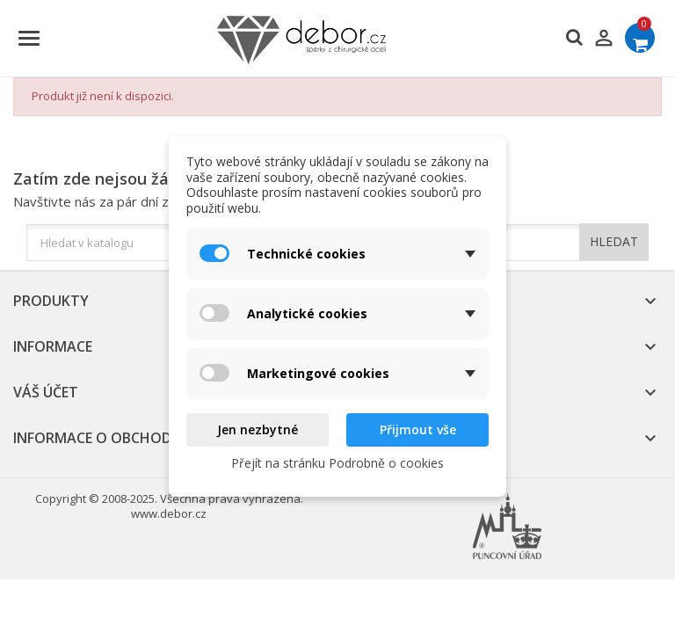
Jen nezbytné (257, 429)
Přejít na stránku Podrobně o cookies (337, 463)
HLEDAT (614, 241)
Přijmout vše (418, 429)
